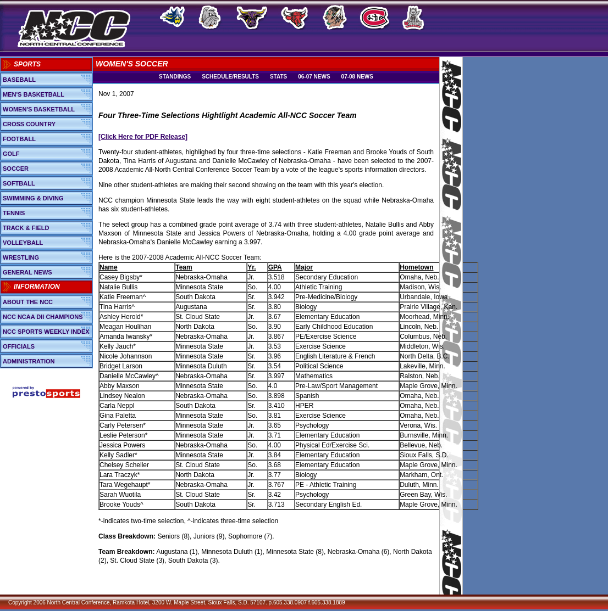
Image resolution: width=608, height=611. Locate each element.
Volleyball (23, 242)
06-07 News (314, 77)
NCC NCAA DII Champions (43, 316)
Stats (278, 77)
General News (27, 272)
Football (19, 139)
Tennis (14, 213)
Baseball (19, 79)
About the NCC (28, 302)
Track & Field (26, 228)
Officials (19, 346)
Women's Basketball (39, 109)
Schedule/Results (230, 77)
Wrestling (21, 257)
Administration (29, 361)
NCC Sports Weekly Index (46, 331)
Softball (19, 183)
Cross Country (29, 124)
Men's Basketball (33, 94)
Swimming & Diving (33, 198)
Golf (11, 153)
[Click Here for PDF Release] (142, 137)
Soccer (16, 168)
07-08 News (357, 77)
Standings (175, 77)
